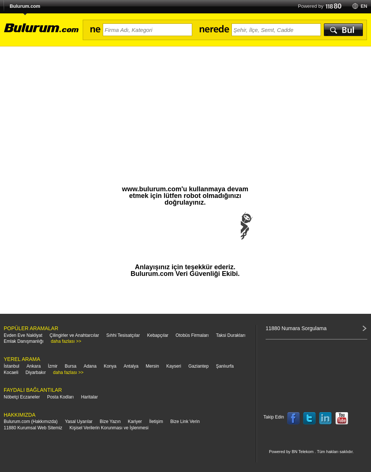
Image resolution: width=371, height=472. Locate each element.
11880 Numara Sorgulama (296, 328)
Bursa (70, 366)
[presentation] (185, 233)
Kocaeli (11, 372)
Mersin (152, 366)
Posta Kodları (60, 397)
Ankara (34, 366)
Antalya (131, 366)
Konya (110, 366)
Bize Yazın (110, 421)
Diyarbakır (36, 372)
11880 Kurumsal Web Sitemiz (33, 427)
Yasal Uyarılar (78, 421)
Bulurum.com (25, 6)
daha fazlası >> (66, 341)
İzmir (53, 366)
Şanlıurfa (225, 366)
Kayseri (173, 366)
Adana (89, 366)
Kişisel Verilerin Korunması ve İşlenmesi (108, 427)
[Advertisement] (185, 102)
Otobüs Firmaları (192, 335)
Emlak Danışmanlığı (23, 341)
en (364, 6)
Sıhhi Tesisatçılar (123, 335)
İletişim (156, 421)
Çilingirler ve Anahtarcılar (74, 335)
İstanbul (11, 366)
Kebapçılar (157, 335)
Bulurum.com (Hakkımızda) (31, 421)
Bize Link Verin (185, 421)
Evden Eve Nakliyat (23, 335)
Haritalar (89, 397)
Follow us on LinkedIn (325, 418)
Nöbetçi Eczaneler (22, 397)
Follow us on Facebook (293, 418)
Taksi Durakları (230, 335)
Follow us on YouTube (341, 418)
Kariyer (135, 421)
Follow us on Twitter (309, 418)
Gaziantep (198, 366)
